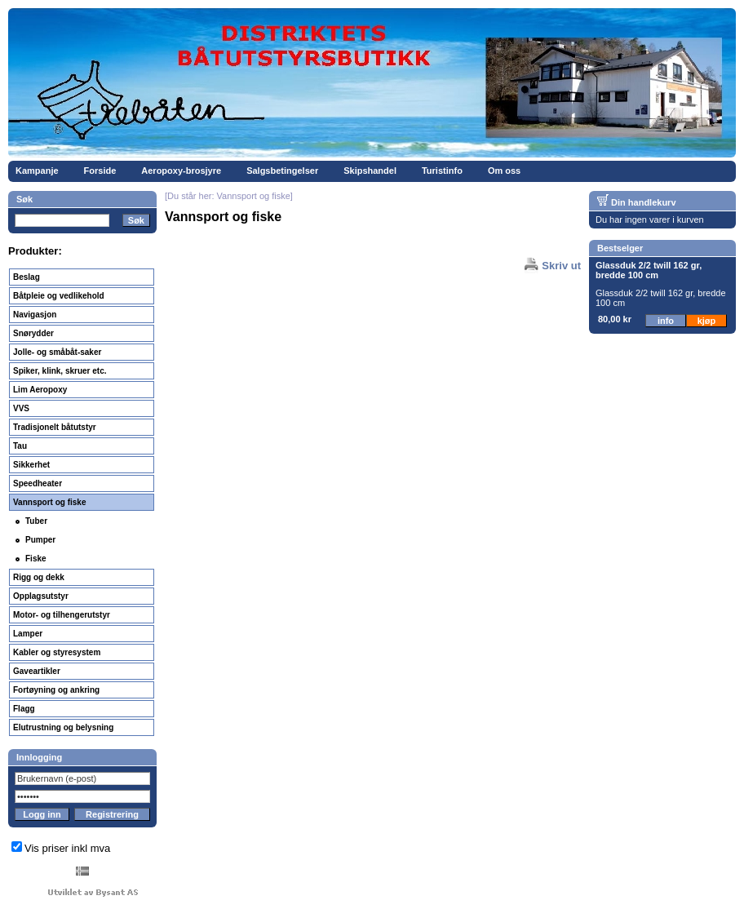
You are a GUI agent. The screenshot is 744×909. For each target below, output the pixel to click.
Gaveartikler (36, 671)
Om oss (504, 170)
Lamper (27, 633)
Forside (100, 170)
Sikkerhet (31, 464)
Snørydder (33, 333)
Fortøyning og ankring (56, 689)
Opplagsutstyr (41, 596)
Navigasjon (34, 314)
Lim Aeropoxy (40, 389)
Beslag (26, 277)
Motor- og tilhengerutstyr (61, 614)
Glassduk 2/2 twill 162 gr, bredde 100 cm (649, 270)
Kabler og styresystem (56, 652)
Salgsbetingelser (282, 170)
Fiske (35, 558)
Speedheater (37, 483)
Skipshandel (369, 170)
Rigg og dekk (38, 577)
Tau (20, 445)
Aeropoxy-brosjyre (181, 170)
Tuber (36, 521)
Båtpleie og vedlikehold (58, 295)
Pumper (40, 539)
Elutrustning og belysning (63, 727)
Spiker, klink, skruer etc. (60, 370)
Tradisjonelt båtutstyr (54, 427)
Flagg (24, 708)
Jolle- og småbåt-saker (57, 352)
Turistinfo (442, 170)
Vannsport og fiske (49, 502)
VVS (21, 408)
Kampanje (37, 170)
